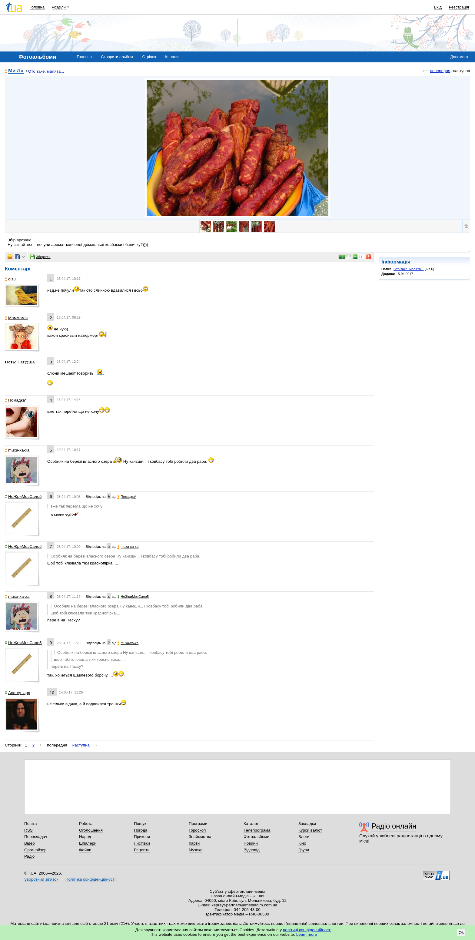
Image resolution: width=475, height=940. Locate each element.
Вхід (438, 7)
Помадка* (16, 400)
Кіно (302, 843)
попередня (440, 70)
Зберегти (40, 256)
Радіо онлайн (394, 826)
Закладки (307, 823)
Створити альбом (117, 57)
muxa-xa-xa (17, 450)
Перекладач (35, 836)
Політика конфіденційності (90, 879)
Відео (29, 843)
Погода (140, 830)
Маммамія (16, 318)
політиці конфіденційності (307, 930)
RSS (28, 830)
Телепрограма (257, 830)
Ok (461, 932)
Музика (195, 850)
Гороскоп (197, 830)
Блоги (304, 836)
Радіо (29, 856)
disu (10, 279)
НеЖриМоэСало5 (23, 496)
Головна (37, 7)
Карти (194, 843)
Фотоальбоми (256, 836)
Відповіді (252, 850)
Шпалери (87, 843)
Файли (85, 850)
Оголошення (91, 830)
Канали (171, 57)
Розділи (59, 7)
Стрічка (149, 57)
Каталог (251, 823)
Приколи (142, 836)
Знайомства (200, 836)
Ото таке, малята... (46, 71)
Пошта (30, 823)
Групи (303, 850)
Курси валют (310, 830)
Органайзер (35, 850)
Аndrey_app (17, 692)
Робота (85, 823)
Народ (85, 836)
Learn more (306, 934)
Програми (198, 823)
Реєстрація (459, 7)
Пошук (140, 823)
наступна (81, 745)
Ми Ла (16, 71)
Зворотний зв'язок (41, 879)
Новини (251, 843)
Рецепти (142, 850)
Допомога (459, 57)
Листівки (142, 843)
